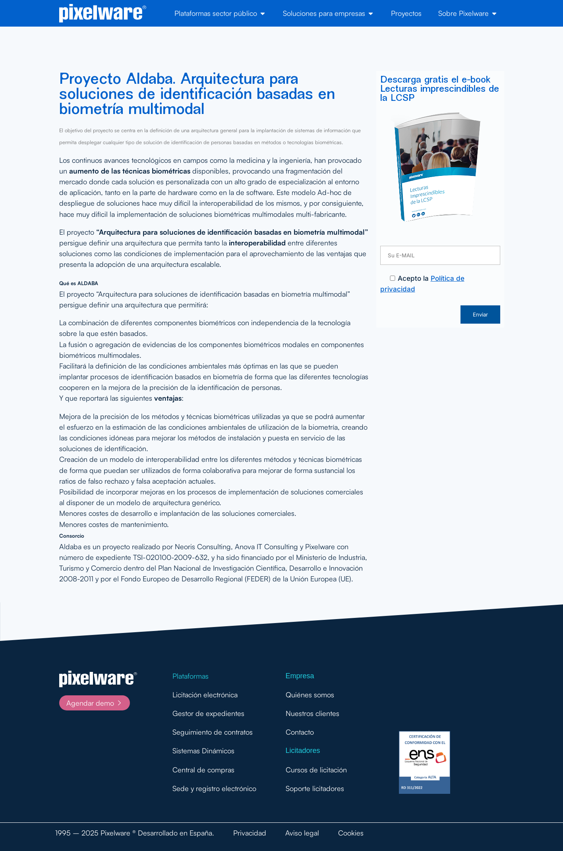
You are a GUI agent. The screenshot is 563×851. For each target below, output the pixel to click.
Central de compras (203, 769)
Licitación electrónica (205, 694)
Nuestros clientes (312, 713)
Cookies (351, 832)
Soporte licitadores (315, 788)
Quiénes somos (310, 694)
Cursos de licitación (316, 769)
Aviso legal (302, 832)
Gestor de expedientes (208, 713)
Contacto (300, 731)
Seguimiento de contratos (212, 731)
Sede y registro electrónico (214, 788)
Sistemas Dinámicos (203, 750)
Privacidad (249, 832)
